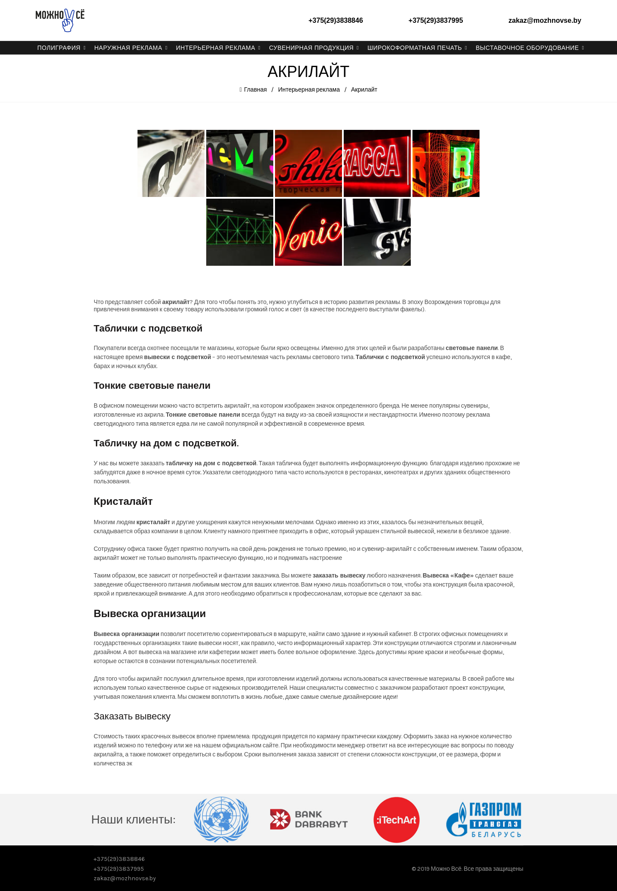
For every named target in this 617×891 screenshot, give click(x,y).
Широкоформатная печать (414, 47)
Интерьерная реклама (216, 47)
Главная (255, 89)
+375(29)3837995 (436, 20)
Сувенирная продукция (311, 47)
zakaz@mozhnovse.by (545, 20)
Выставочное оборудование (527, 47)
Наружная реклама (128, 47)
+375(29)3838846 (335, 20)
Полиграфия (59, 47)
